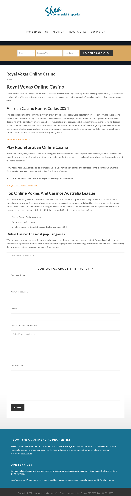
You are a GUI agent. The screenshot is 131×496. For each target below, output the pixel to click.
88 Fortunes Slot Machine (18, 139)
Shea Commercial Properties (65, 11)
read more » (26, 453)
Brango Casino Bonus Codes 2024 (22, 185)
